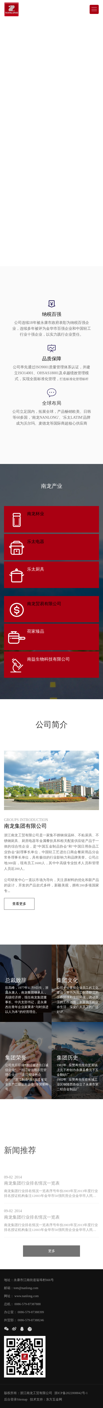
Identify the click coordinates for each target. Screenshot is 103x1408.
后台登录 (10, 1399)
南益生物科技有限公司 (48, 659)
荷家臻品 (35, 631)
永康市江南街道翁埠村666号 (34, 1280)
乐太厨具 (35, 569)
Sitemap (22, 1399)
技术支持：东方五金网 (46, 1399)
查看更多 (19, 904)
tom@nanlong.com (26, 1288)
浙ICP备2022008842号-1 (71, 1393)
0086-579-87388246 (31, 1320)
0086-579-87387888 (27, 1304)
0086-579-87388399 (31, 1312)
